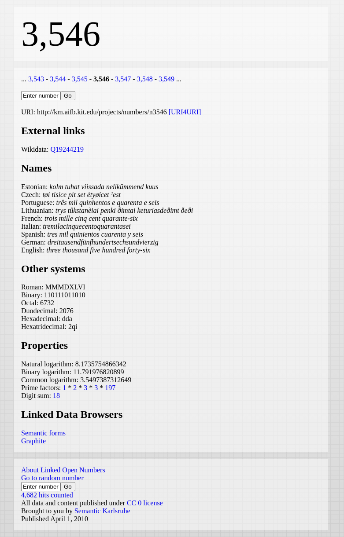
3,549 (166, 79)
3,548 (145, 79)
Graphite (33, 441)
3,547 (123, 79)
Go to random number (52, 478)
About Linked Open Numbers (63, 470)
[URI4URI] (185, 112)
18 (56, 395)
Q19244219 (67, 149)
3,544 (58, 79)
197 (110, 387)
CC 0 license (145, 503)
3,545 (80, 79)
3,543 (36, 79)
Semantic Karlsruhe (102, 511)
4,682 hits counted (47, 495)
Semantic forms (43, 433)
